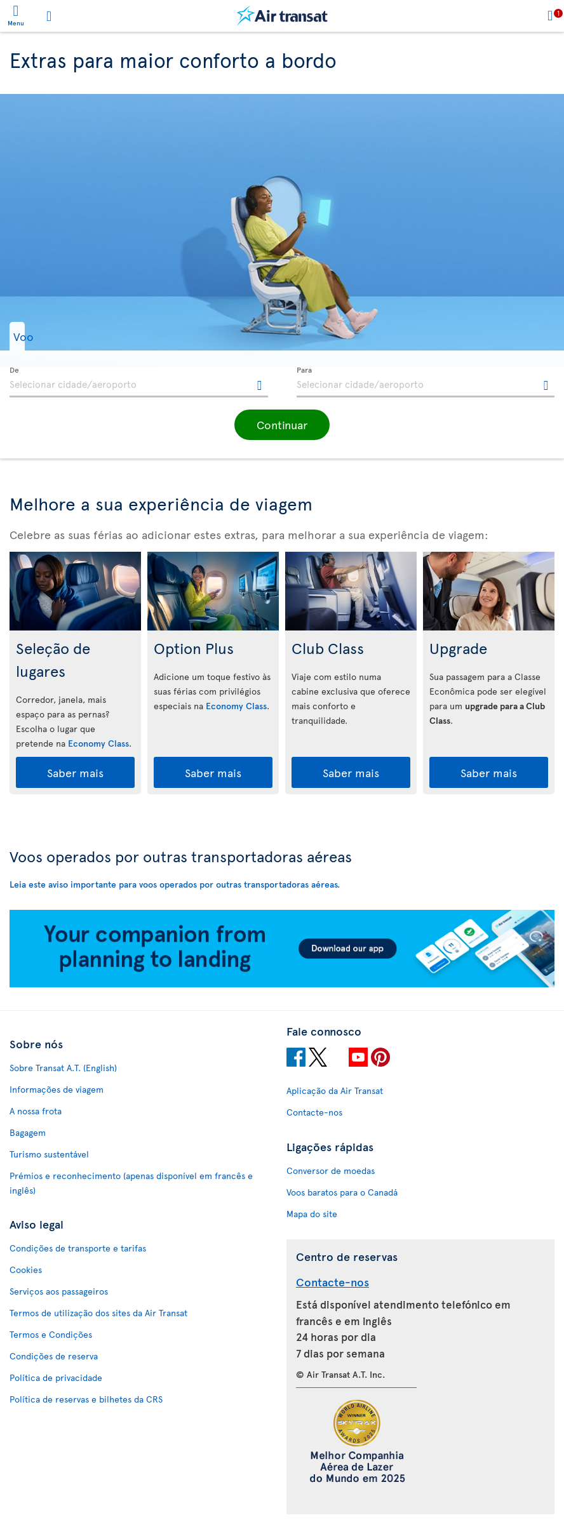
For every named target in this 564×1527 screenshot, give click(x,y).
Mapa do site (311, 1214)
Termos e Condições (51, 1334)
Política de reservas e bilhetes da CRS (86, 1399)
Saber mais (75, 772)
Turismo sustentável (49, 1154)
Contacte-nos (314, 1112)
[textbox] (139, 382)
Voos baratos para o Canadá (342, 1192)
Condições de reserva (54, 1356)
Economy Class (98, 743)
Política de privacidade (56, 1377)
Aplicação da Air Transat (334, 1090)
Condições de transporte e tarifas (78, 1248)
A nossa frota (36, 1111)
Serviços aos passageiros (59, 1291)
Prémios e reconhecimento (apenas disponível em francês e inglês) (131, 1183)
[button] (47, 336)
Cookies (26, 1270)
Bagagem (28, 1132)
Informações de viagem (57, 1089)
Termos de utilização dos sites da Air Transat (98, 1313)
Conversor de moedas (330, 1170)
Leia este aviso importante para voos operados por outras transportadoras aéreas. (175, 884)
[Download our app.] (282, 984)
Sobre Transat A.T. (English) (63, 1068)
